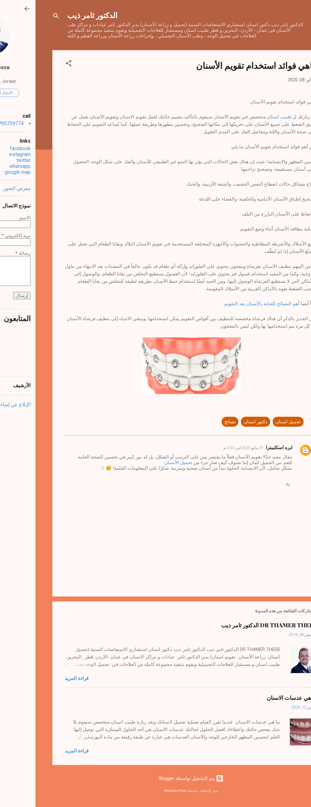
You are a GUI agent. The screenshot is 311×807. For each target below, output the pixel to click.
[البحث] (20, 16)
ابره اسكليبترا (243, 447)
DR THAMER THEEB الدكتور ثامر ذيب (234, 625)
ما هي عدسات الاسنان (256, 697)
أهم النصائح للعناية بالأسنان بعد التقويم (226, 303)
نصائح (194, 422)
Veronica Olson (140, 791)
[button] (33, 64)
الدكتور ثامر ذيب (57, 15)
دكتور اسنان (220, 422)
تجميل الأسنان (143, 462)
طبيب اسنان (244, 117)
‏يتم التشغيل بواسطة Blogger (155, 778)
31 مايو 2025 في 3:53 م (208, 447)
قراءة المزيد (41, 678)
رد (252, 483)
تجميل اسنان (252, 422)
